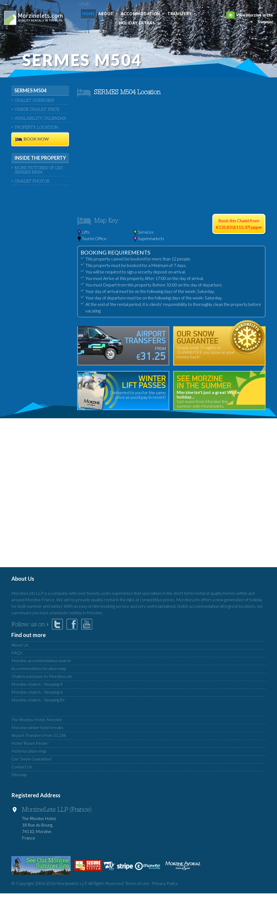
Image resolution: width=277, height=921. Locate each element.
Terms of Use (137, 883)
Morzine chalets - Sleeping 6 (36, 691)
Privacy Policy (165, 883)
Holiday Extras (137, 23)
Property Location (36, 128)
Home (88, 13)
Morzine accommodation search (41, 660)
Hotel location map (29, 750)
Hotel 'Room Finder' (30, 743)
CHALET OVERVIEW (34, 101)
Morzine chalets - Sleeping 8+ (38, 699)
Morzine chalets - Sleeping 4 (36, 684)
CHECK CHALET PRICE (37, 110)
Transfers (179, 13)
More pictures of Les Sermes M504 (38, 170)
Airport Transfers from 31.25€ (38, 735)
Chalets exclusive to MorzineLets (41, 676)
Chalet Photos (32, 181)
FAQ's (17, 652)
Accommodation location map (38, 668)
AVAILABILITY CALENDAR (40, 119)
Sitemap (19, 774)
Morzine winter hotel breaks (37, 727)
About (105, 13)
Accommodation (140, 13)
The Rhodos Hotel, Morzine (36, 719)
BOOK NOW (36, 139)
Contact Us (21, 766)
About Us (19, 644)
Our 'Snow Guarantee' (31, 758)
